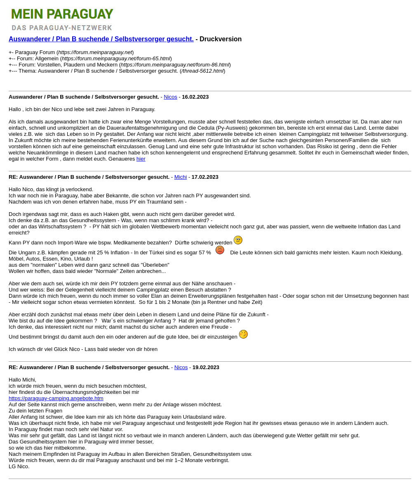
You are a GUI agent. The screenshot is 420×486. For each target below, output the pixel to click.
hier (140, 159)
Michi (180, 177)
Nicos (170, 97)
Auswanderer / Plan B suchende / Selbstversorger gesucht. (101, 39)
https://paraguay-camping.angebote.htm (56, 398)
